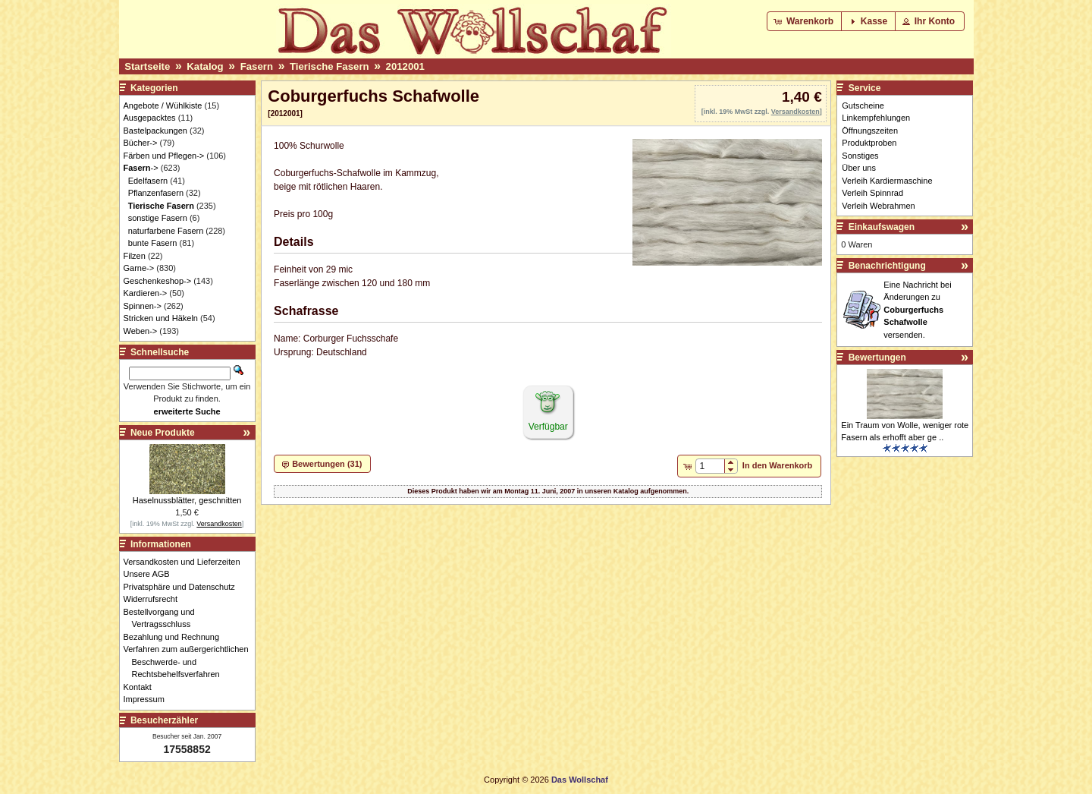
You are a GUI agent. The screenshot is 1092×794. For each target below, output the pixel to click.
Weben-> (141, 331)
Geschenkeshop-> (158, 280)
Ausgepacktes (150, 117)
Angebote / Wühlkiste (163, 105)
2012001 (405, 66)
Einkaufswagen (882, 227)
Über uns (859, 167)
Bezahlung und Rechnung (176, 636)
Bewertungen (877, 357)
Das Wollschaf (579, 779)
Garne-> (139, 268)
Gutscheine (863, 105)
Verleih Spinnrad (872, 192)
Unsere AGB (151, 573)
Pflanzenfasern (156, 192)
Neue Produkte (162, 432)
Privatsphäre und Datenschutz (183, 586)
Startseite (147, 66)
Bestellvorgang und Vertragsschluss (163, 618)
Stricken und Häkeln (161, 318)
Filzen (135, 255)
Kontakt (142, 687)
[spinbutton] (710, 466)
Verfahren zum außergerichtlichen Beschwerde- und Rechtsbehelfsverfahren (190, 661)
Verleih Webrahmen (878, 205)
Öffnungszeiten (870, 130)
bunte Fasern (152, 242)
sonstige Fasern (157, 217)
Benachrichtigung (887, 265)
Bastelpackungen (155, 130)
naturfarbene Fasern (166, 230)
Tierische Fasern (329, 66)
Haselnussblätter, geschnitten (187, 500)
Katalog (205, 66)
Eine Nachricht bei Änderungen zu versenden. (917, 309)
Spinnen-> (143, 305)
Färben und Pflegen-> (164, 155)
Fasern (256, 66)
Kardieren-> (146, 293)
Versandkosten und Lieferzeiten (186, 561)
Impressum (148, 699)
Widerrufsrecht (155, 598)
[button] (805, 21)
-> (141, 167)
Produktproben (869, 142)
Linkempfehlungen (876, 117)
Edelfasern (148, 180)
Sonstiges (860, 155)
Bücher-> (141, 142)
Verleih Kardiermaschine (887, 180)
